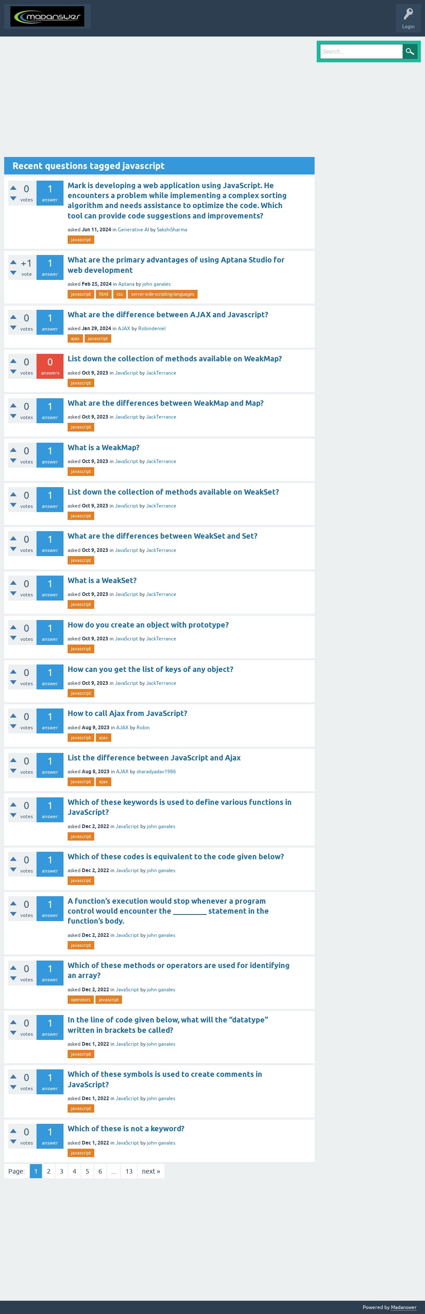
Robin (143, 728)
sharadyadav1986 (156, 772)
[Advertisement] (159, 99)
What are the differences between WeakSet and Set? (162, 536)
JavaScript (126, 373)
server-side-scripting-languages (162, 294)
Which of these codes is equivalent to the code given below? (176, 856)
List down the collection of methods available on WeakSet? (173, 492)
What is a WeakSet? (102, 580)
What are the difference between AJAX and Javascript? (168, 314)
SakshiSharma (172, 230)
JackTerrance (161, 373)
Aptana (126, 284)
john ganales (156, 284)
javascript (81, 239)
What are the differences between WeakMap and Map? (166, 403)
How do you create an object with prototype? (148, 624)
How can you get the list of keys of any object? (150, 669)
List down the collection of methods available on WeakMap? (175, 358)
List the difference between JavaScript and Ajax (154, 757)
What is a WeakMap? (103, 447)
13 (129, 1171)
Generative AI (133, 230)
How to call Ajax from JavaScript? (127, 713)
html (103, 294)
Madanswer (404, 1307)
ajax (75, 338)
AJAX (124, 328)
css (120, 294)
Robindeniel (152, 328)
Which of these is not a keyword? (126, 1128)
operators (80, 999)
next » (151, 1171)
